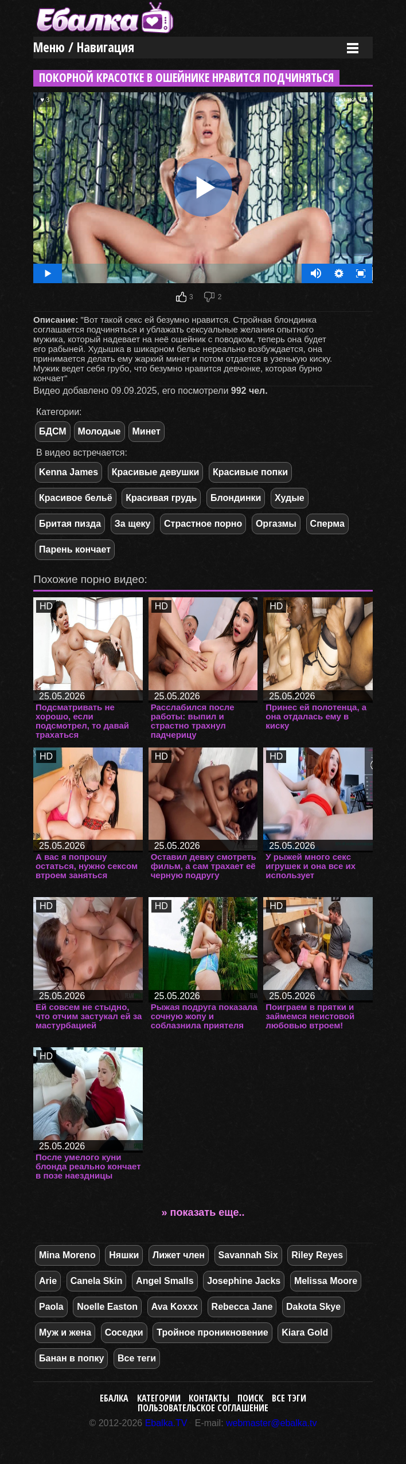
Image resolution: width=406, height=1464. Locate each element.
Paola (51, 1307)
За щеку (133, 524)
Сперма (327, 524)
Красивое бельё (75, 498)
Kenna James (68, 472)
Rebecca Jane (242, 1307)
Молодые (99, 431)
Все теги (137, 1358)
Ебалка (114, 1398)
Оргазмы (276, 524)
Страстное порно (203, 524)
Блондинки (235, 498)
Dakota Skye (313, 1307)
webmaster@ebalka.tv (271, 1423)
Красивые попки (250, 472)
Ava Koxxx (174, 1307)
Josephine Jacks (243, 1281)
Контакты (209, 1398)
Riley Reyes (317, 1255)
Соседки (124, 1332)
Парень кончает (75, 549)
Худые (289, 498)
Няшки (124, 1255)
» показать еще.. (203, 1212)
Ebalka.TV (166, 1423)
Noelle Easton (107, 1307)
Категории (159, 1398)
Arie (48, 1281)
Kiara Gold (305, 1332)
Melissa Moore (325, 1281)
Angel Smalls (164, 1281)
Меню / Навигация (83, 47)
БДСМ (53, 431)
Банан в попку (71, 1358)
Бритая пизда (70, 524)
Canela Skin (97, 1281)
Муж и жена (65, 1332)
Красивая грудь (161, 498)
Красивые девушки (156, 472)
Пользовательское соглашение (203, 1408)
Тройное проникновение (212, 1332)
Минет (146, 431)
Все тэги (289, 1398)
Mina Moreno (67, 1255)
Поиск (250, 1398)
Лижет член (179, 1255)
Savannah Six (248, 1255)
